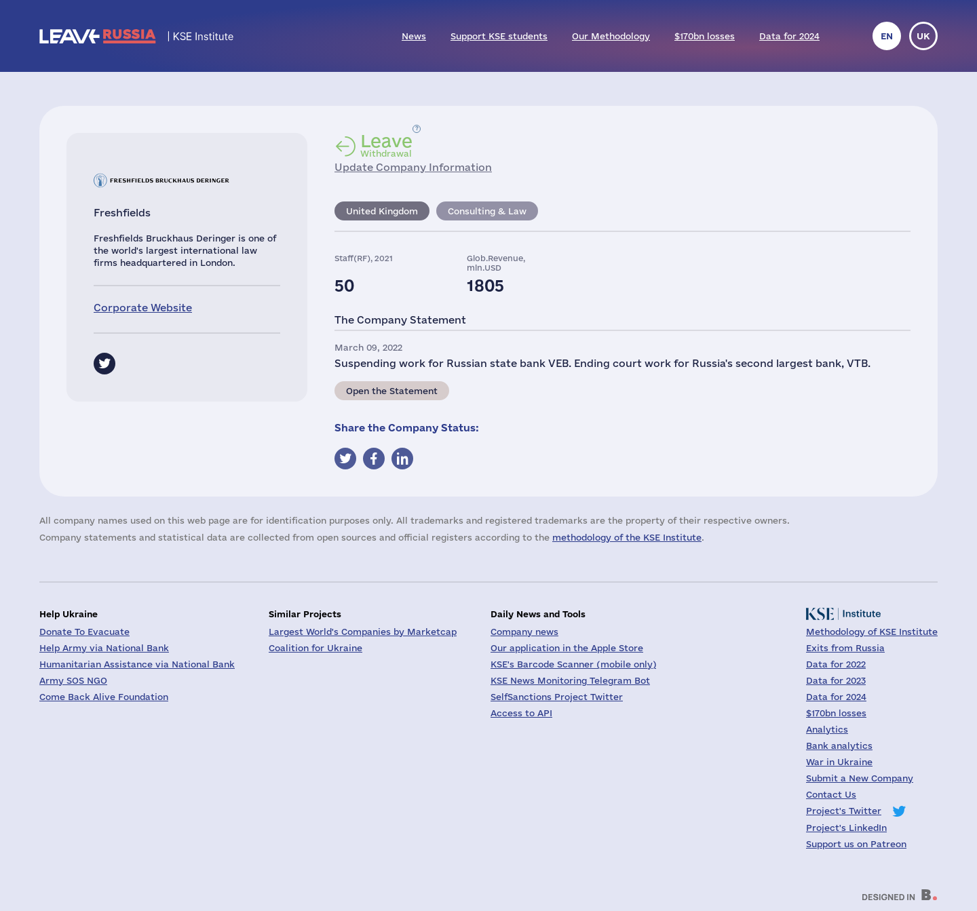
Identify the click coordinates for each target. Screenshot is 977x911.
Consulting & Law (487, 211)
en (887, 36)
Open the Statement (392, 390)
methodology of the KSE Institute (627, 537)
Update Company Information (413, 167)
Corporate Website (143, 307)
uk (923, 36)
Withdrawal (386, 145)
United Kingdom (382, 211)
